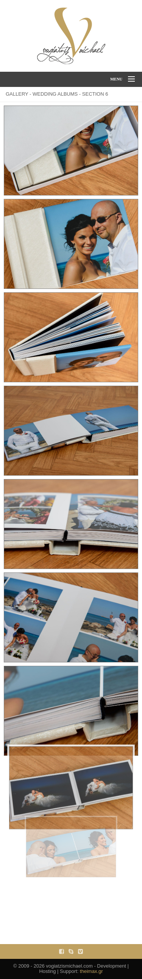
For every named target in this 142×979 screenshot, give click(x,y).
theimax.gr (91, 971)
